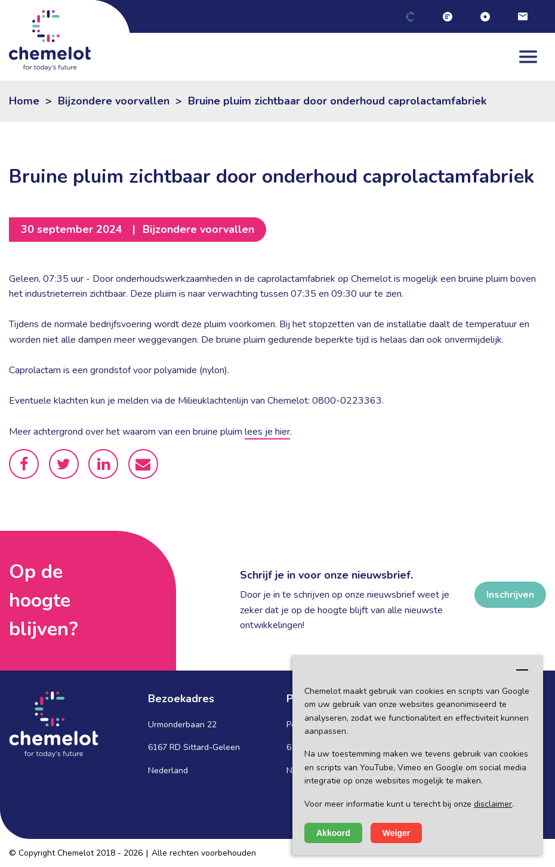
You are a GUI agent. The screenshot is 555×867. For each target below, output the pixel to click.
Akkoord (333, 833)
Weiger (396, 833)
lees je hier (267, 431)
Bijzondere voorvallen (113, 101)
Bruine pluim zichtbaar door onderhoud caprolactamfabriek (337, 101)
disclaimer (493, 804)
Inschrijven (510, 594)
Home (24, 101)
